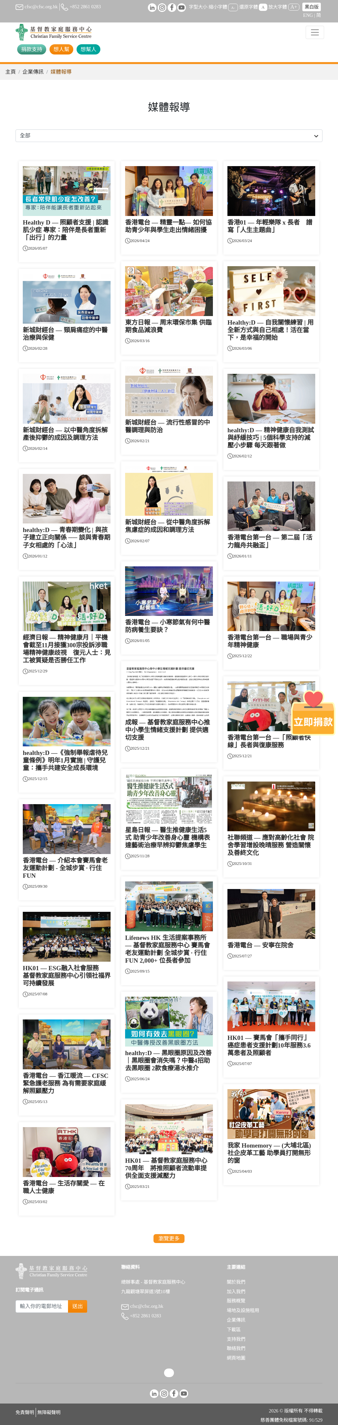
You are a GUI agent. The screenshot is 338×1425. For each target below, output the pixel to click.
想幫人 (88, 49)
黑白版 (312, 7)
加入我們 (236, 1291)
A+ (293, 7)
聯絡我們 (236, 1348)
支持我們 (236, 1339)
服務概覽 (236, 1300)
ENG (308, 15)
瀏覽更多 (169, 1238)
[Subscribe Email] (42, 1306)
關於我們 (236, 1282)
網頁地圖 (236, 1358)
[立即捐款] (313, 712)
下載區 (234, 1329)
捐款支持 (31, 49)
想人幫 (61, 49)
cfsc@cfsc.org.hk (37, 6)
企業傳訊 (33, 72)
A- (233, 7)
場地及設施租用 (243, 1310)
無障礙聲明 (48, 1412)
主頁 (10, 72)
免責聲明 (25, 1412)
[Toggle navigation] (315, 32)
